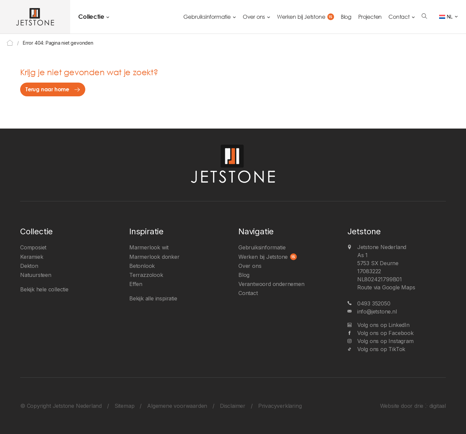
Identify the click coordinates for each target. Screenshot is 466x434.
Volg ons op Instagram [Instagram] (385, 341)
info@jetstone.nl (377, 311)
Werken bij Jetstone (301, 16)
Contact (399, 16)
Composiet (33, 247)
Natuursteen (35, 275)
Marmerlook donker (154, 256)
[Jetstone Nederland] (35, 17)
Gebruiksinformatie (206, 16)
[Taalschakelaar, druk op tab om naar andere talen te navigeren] (448, 16)
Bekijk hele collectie (44, 289)
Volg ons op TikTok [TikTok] (381, 349)
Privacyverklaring (280, 405)
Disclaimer (232, 405)
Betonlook (142, 265)
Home (10, 43)
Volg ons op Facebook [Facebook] (385, 333)
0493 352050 (373, 303)
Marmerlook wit (149, 247)
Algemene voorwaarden (177, 405)
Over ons (254, 16)
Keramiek (31, 256)
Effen (135, 284)
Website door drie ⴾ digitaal (413, 405)
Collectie (91, 16)
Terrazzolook (146, 275)
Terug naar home (47, 89)
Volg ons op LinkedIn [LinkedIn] (383, 325)
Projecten (370, 16)
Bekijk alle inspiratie (153, 298)
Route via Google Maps (386, 287)
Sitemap (124, 405)
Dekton (29, 265)
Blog (346, 16)
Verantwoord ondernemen (271, 284)
